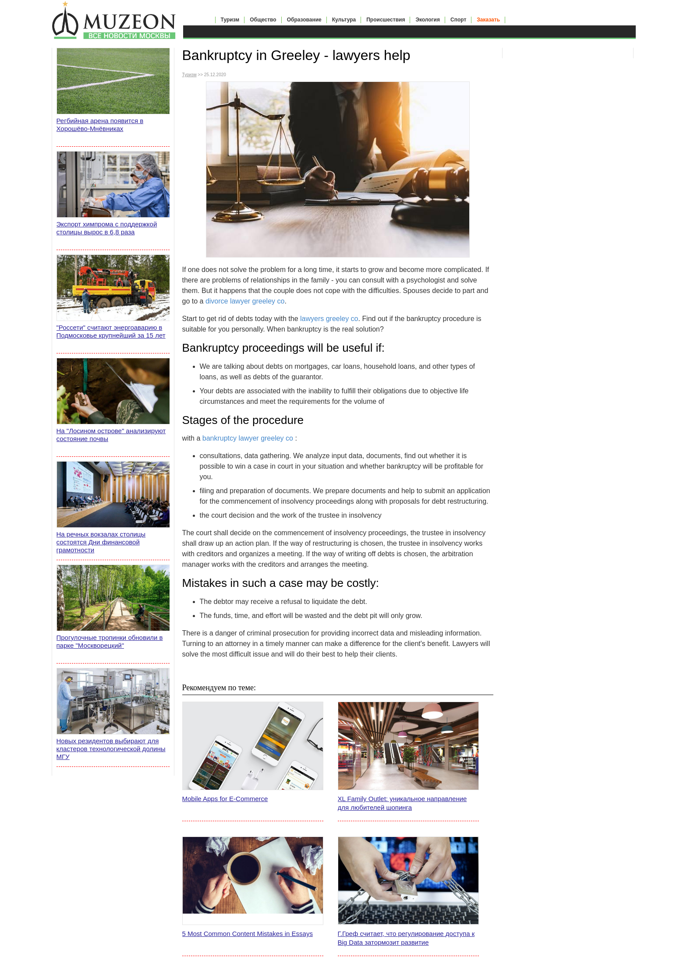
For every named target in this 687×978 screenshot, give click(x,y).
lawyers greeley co (329, 318)
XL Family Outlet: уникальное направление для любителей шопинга (402, 803)
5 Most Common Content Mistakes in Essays (247, 933)
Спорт (458, 20)
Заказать (488, 20)
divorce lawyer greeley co (245, 301)
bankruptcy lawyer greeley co (247, 438)
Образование (304, 20)
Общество (263, 20)
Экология (427, 20)
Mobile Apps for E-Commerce (225, 798)
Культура (344, 20)
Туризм (230, 20)
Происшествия (385, 20)
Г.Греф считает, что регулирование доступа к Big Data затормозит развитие (406, 938)
